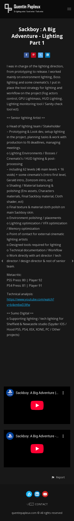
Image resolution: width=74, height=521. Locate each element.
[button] (58, 477)
